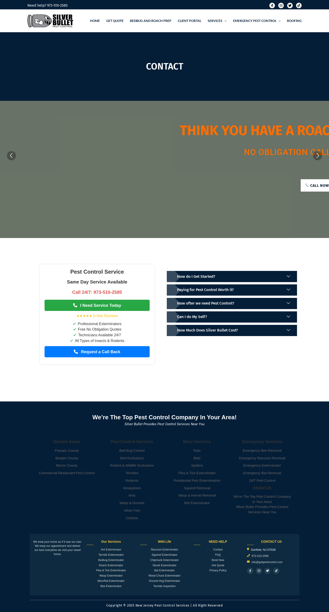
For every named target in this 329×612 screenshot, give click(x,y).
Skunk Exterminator (165, 565)
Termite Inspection (164, 586)
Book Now (218, 560)
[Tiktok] (299, 5)
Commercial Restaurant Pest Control (67, 473)
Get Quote (115, 21)
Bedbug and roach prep (150, 21)
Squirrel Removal (197, 488)
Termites (131, 473)
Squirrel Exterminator (165, 554)
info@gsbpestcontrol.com (267, 562)
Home (95, 21)
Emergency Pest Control (257, 20)
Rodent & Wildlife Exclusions (132, 465)
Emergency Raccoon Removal (262, 458)
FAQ (218, 554)
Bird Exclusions (132, 458)
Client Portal (189, 21)
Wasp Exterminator (111, 575)
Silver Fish (132, 510)
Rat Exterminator (197, 503)
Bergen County (66, 458)
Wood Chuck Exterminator (164, 575)
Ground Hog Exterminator (164, 581)
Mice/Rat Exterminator (111, 581)
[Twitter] (290, 5)
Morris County (66, 465)
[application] (224, 20)
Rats (197, 450)
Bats (197, 458)
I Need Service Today (97, 305)
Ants (131, 495)
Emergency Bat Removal (262, 473)
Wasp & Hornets (131, 503)
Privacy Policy (218, 570)
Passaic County (67, 450)
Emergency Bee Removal (262, 450)
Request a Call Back (97, 352)
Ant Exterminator (111, 549)
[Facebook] (272, 5)
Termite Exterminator (111, 554)
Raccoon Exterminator (164, 549)
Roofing (294, 21)
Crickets (132, 518)
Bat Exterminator (164, 570)
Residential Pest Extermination (197, 480)
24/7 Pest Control (262, 480)
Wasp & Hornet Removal (197, 495)
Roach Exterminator (111, 565)
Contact (218, 549)
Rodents (132, 480)
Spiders (197, 465)
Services (217, 20)
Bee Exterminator (111, 586)
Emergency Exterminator (262, 465)
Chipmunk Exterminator (164, 560)
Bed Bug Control (131, 450)
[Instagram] (281, 5)
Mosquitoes (132, 488)
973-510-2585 (57, 5)
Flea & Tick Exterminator (197, 473)
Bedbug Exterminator (111, 560)
